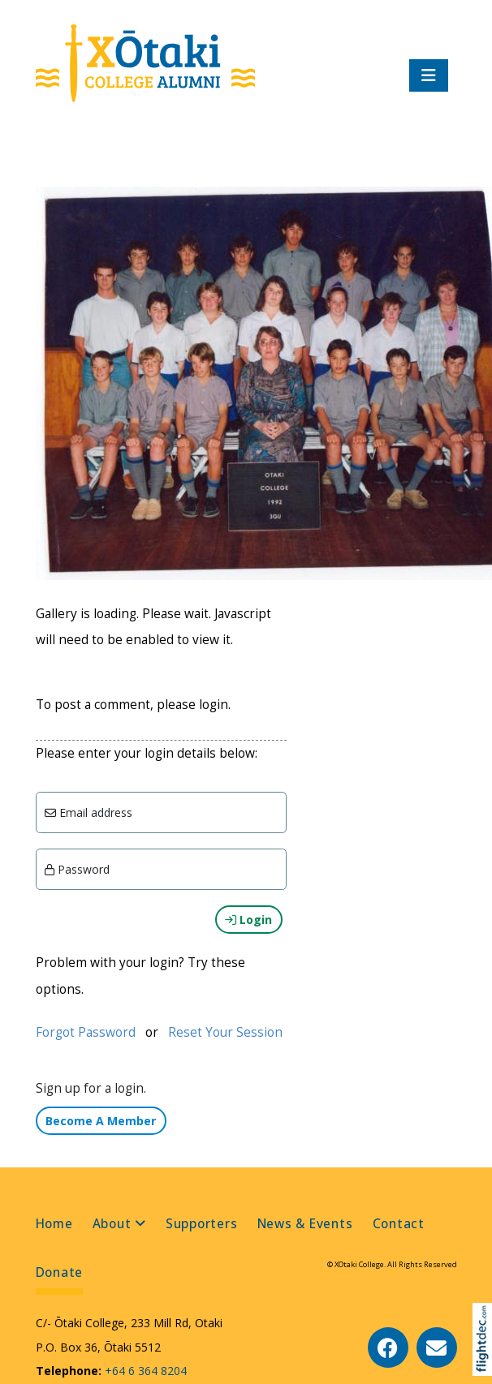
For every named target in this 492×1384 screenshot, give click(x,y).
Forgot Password (86, 1032)
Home (54, 1223)
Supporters (202, 1223)
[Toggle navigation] (428, 75)
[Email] (161, 812)
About (112, 1223)
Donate (60, 1272)
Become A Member (100, 1120)
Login (248, 919)
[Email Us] (436, 1347)
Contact (399, 1223)
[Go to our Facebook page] (388, 1347)
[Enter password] (161, 869)
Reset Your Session (225, 1032)
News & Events (305, 1223)
